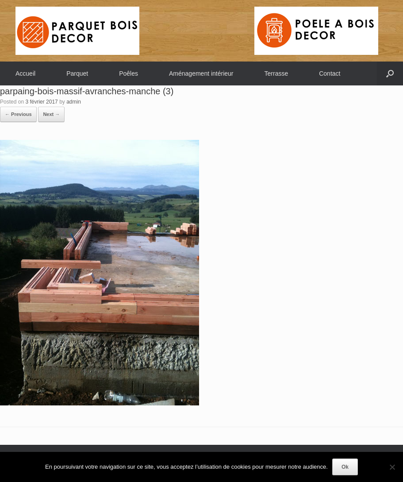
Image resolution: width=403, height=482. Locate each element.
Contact (329, 73)
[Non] (392, 467)
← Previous (18, 114)
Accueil (25, 73)
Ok (345, 467)
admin (73, 102)
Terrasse (276, 73)
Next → (51, 114)
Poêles (128, 73)
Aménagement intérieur (201, 73)
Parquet (77, 73)
